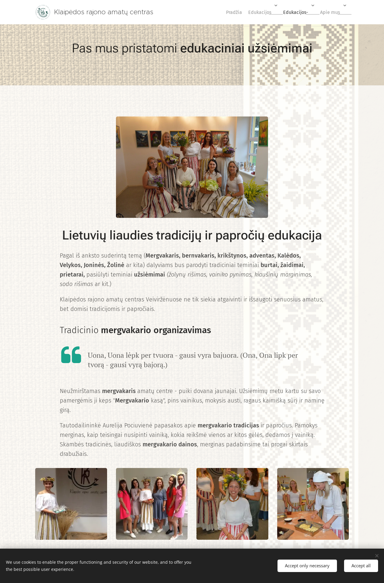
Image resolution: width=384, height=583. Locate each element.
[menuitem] (223, 12)
